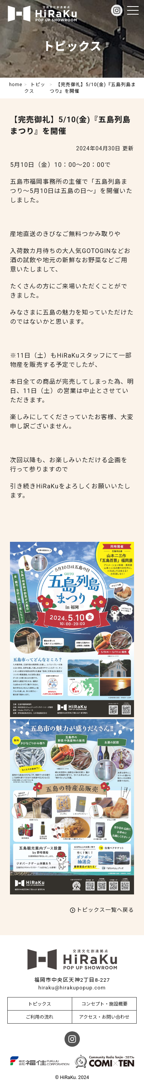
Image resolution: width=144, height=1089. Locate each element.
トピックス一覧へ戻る (105, 910)
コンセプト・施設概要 (104, 1004)
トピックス (39, 1004)
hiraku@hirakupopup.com (72, 987)
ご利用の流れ (39, 1017)
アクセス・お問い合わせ (104, 1017)
